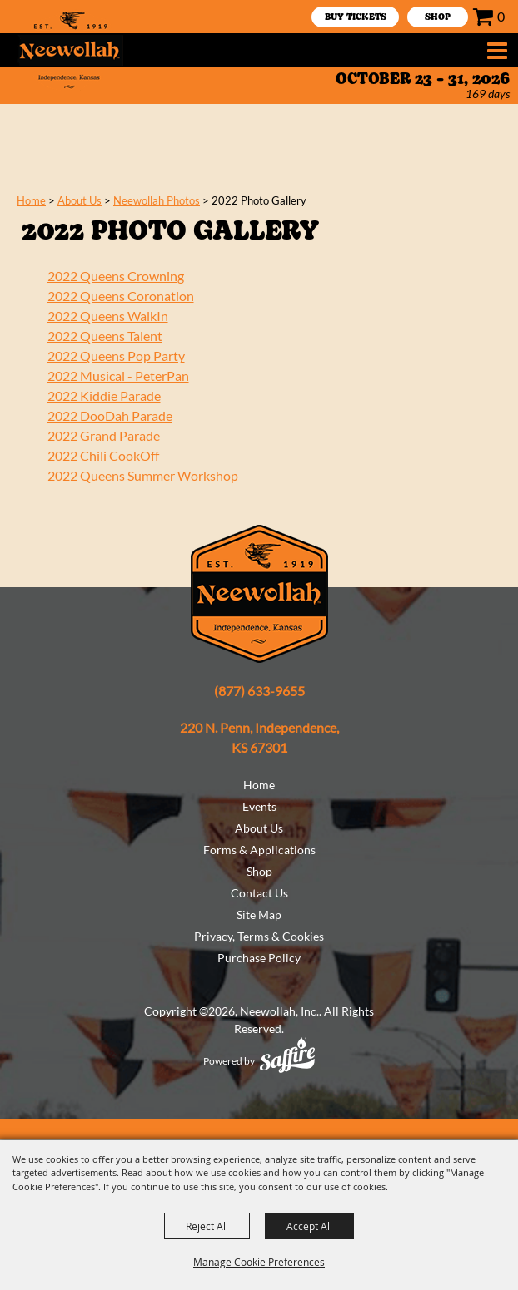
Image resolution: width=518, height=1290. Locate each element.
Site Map (259, 914)
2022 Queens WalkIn (107, 316)
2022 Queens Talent (104, 336)
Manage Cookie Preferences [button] (259, 1261)
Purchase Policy (259, 958)
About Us (79, 200)
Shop (259, 871)
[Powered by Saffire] (287, 1055)
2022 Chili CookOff (103, 455)
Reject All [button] (207, 1226)
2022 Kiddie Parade (104, 395)
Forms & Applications (259, 850)
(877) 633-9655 (259, 691)
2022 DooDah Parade (109, 415)
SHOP (438, 17)
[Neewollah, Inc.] (70, 50)
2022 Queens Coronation (120, 296)
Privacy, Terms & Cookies (259, 936)
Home (31, 200)
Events (259, 806)
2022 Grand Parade (103, 435)
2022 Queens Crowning (115, 276)
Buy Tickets (355, 17)
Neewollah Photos (156, 200)
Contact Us (259, 893)
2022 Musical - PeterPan (118, 375)
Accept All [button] (309, 1226)
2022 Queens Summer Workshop (142, 475)
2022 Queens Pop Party (116, 355)
